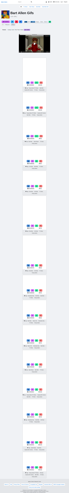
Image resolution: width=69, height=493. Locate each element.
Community (56, 1)
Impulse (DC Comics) (42, 113)
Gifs (13, 24)
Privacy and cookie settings (34, 487)
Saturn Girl (35, 320)
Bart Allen (38, 6)
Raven (22, 29)
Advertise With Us (48, 484)
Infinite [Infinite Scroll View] (32, 21)
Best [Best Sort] (41, 21)
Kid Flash (31, 166)
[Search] (31, 2)
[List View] (28, 22)
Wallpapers (7, 24)
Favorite (6, 21)
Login (61, 1)
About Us (6, 484)
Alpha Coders (4, 2)
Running (41, 472)
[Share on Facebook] (20, 21)
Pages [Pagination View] (37, 21)
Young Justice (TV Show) (33, 88)
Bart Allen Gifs (45, 6)
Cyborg (9, 29)
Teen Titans (31, 6)
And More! (27, 29)
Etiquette (40, 484)
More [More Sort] (46, 21)
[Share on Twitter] (12, 21)
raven (12, 29)
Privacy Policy (17, 484)
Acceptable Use (33, 484)
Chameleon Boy (31, 295)
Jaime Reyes (36, 141)
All (2, 24)
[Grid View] (25, 22)
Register (65, 1)
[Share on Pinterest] (16, 21)
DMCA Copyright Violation (59, 484)
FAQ (11, 484)
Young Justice (34, 143)
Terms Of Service (25, 484)
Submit (50, 1)
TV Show (25, 6)
